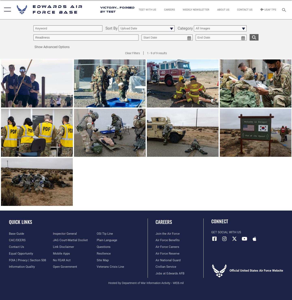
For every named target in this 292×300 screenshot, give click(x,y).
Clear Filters (132, 53)
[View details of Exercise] (110, 133)
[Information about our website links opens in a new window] (63, 247)
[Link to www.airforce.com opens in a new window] (168, 233)
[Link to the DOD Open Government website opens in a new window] (65, 267)
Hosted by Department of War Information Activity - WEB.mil (146, 283)
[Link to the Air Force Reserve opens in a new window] (167, 253)
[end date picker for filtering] (221, 37)
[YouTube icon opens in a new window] (244, 239)
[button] (6, 9)
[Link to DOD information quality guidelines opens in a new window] (22, 267)
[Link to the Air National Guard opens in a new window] (168, 260)
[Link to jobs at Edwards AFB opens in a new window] (170, 273)
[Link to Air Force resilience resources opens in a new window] (104, 253)
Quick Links (20, 221)
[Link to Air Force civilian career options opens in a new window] (166, 267)
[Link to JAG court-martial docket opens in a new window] (70, 240)
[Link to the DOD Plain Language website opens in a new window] (107, 240)
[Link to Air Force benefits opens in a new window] (168, 240)
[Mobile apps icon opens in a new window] (254, 239)
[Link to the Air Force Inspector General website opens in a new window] (65, 233)
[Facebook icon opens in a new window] (214, 239)
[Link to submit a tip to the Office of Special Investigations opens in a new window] (105, 233)
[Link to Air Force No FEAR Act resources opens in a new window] (62, 260)
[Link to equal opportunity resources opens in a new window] (21, 253)
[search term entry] (67, 28)
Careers (164, 221)
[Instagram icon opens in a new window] (224, 239)
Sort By (111, 28)
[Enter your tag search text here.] (85, 37)
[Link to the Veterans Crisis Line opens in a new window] (110, 267)
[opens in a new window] (16, 233)
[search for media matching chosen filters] (254, 37)
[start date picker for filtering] (167, 37)
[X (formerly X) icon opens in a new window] (234, 239)
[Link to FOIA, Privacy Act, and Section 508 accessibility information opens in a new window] (27, 260)
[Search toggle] (284, 9)
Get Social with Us (226, 232)
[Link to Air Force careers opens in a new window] (167, 247)
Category (185, 28)
